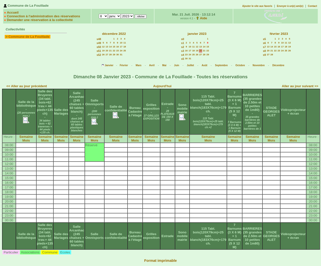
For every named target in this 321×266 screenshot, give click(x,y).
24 (121, 50)
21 (110, 50)
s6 (264, 42)
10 (121, 42)
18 (124, 46)
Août (204, 65)
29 (114, 54)
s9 (264, 54)
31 (121, 54)
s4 (182, 54)
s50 (99, 46)
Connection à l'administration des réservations (43, 16)
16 (117, 46)
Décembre (278, 65)
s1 (182, 42)
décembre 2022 (114, 34)
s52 (99, 54)
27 (107, 54)
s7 (264, 46)
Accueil (13, 12)
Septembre (221, 65)
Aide (203, 18)
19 (103, 50)
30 (117, 54)
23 (117, 50)
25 (124, 50)
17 (121, 46)
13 (107, 46)
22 (114, 50)
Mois (26, 140)
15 (114, 46)
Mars (138, 65)
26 (103, 54)
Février (124, 65)
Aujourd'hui (162, 86)
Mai (164, 65)
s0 (182, 39)
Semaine (26, 137)
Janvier (109, 65)
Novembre (259, 65)
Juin (176, 65)
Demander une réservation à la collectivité (40, 20)
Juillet (190, 65)
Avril (152, 65)
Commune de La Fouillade (28, 37)
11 (124, 42)
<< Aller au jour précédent (26, 86)
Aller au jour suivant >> (300, 86)
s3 (182, 50)
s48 (99, 39)
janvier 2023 (197, 34)
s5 (182, 58)
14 (110, 46)
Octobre (240, 65)
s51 (99, 50)
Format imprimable (160, 261)
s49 (99, 42)
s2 (182, 46)
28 (110, 54)
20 (107, 50)
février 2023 (279, 34)
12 (103, 46)
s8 (264, 50)
